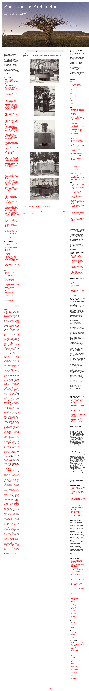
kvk (17, 397)
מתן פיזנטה (6, 534)
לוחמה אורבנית (11, 527)
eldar (7, 361)
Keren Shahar (14, 393)
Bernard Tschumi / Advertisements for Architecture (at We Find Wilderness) (78, 155)
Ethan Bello (15, 362)
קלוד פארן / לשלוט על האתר (76, 173)
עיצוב (5, 539)
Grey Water (7, 374)
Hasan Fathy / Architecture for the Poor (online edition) (77, 192)
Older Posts (63, 211)
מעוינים (14, 532)
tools (17, 483)
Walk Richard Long (12, 490)
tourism (10, 484)
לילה (17, 527)
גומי (5, 518)
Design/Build (6, 352)
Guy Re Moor (7, 249)
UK (14, 485)
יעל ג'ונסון (6, 524)
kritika (8, 397)
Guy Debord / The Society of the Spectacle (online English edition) (77, 189)
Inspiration (6, 388)
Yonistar (17, 500)
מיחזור (5, 530)
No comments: (38, 206)
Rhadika (5, 446)
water (10, 491)
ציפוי (18, 543)
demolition (17, 349)
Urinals (40, 208)
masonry (5, 409)
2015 (72, 93)
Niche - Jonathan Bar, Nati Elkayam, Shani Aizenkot (76, 584)
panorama (10, 428)
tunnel (11, 485)
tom (6, 483)
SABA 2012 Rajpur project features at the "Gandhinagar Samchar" (11, 197)
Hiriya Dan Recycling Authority (77, 572)
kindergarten (15, 394)
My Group (73, 635)
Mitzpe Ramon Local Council (11, 292)
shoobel (16, 464)
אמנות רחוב (10, 509)
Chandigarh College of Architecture (9, 288)
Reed (9, 443)
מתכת (17, 533)
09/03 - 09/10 (75, 89)
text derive (5, 480)
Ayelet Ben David (74, 658)
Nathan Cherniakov (11, 416)
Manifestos (6, 408)
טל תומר (11, 522)
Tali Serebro (73, 675)
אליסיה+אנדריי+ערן (14, 507)
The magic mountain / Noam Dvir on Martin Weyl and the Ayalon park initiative (77, 561)
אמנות (13, 508)
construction (11, 345)
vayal (14, 488)
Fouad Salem (73, 661)
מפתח (13, 533)
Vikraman (10, 489)
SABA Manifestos (16, 458)
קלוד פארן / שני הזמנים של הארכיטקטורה (76, 176)
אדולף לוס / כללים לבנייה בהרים (77, 179)
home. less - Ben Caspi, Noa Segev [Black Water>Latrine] (77, 419)
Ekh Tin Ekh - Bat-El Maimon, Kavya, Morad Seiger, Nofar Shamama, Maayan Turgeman (77, 260)
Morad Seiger (10, 414)
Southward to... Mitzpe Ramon (77, 515)
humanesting (16, 384)
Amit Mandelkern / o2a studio (11, 247)
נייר (17, 534)
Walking (17, 490)
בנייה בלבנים (11, 513)
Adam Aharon (8, 313)
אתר (5, 512)
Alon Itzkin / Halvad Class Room (11, 246)
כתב (11, 525)
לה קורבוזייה (15, 525)
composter (10, 344)
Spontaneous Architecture (31, 6)
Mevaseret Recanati (75, 667)
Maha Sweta (10, 407)
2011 (72, 100)
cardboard (9, 339)
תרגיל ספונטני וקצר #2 (13, 553)
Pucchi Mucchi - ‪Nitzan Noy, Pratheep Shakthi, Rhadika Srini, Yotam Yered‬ (77, 273)
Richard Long (16, 446)
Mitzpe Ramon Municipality (76, 511)
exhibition (5, 364)
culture (8, 348)
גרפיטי (17, 518)
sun (14, 474)
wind (17, 494)
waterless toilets (8, 493)
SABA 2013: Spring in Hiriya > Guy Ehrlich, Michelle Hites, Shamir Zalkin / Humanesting (11, 101)
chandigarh (6, 342)
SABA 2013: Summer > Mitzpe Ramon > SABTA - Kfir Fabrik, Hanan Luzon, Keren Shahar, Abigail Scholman (11, 93)
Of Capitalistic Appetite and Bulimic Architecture (77, 85)
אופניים (16, 503)
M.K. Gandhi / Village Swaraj (77, 140)
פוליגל (14, 540)
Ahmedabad (6, 316)
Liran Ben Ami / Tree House (10, 254)
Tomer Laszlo (11, 483)
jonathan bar (15, 390)
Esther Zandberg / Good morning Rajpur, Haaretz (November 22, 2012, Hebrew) (11, 201)
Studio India (6, 474)
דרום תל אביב (6, 519)
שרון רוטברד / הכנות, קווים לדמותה (77, 177)
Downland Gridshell (7, 356)
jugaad (11, 392)
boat (4, 338)
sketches (10, 467)
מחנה (17, 528)
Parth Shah (16, 431)
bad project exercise (8, 330)
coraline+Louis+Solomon (10, 347)
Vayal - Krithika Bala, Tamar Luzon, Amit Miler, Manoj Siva (77, 267)
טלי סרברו (17, 522)
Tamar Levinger (13, 478)
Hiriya (7, 381)
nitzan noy (10, 419)
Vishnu (18, 489)
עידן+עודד (16, 538)
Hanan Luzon (13, 379)
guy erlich (11, 375)
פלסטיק (12, 542)
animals (8, 322)
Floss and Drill (12, 366)
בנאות (6, 513)
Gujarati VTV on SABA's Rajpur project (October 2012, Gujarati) (11, 204)
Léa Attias (73, 601)
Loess (5, 404)
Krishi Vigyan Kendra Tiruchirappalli (9, 290)
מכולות (17, 530)
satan (16, 460)
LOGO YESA (16, 404)
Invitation (11, 388)
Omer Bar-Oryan (74, 605)
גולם (18, 517)
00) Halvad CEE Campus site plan (78, 644)
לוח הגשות (5, 527)
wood (10, 495)
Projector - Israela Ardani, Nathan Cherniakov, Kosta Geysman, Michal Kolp (77, 496)
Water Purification (15, 491)
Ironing (18, 388)
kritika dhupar (12, 397)
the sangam (15, 480)
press (18, 437)
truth (8, 485)
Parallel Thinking (8, 430)
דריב (11, 519)
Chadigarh (15, 340)
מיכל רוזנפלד (10, 530)
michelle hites (15, 412)
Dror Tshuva (16, 356)
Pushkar (12, 440)
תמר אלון (17, 552)
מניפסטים (9, 532)
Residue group (12, 445)
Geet (9, 370)
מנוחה (5, 532)
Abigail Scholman (16, 311)
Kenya (18, 392)
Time (12, 481)
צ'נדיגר (12, 543)
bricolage (16, 338)
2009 (72, 103)
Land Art (11, 398)
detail (11, 352)
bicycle (11, 335)
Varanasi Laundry (74, 133)
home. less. (14, 381)
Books (8, 338)
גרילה (13, 518)
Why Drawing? (12, 494)
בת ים (17, 514)
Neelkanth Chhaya (12, 417)
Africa (5, 315)
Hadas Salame (10, 376)
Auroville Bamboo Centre (10, 275)
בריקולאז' (6, 514)
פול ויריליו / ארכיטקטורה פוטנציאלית (77, 167)
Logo (11, 404)
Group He (5, 375)
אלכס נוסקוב (6, 508)
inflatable (9, 387)
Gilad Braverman (15, 370)
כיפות (14, 524)
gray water (14, 372)
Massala (10, 409)
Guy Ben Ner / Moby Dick (76, 114)
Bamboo (11, 331)
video (17, 488)
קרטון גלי (15, 545)
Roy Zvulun (7, 448)
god (14, 371)
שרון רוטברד (15, 550)
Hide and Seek (16, 380)
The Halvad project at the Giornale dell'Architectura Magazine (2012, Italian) (12, 221)
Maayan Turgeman (7, 405)
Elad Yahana (11, 360)
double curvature (15, 355)
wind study (6, 495)
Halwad (6, 378)
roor (18, 447)
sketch (5, 467)
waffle (6, 490)
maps (17, 408)
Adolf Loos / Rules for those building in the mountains (76, 147)
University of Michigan (9, 486)
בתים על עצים (11, 515)
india (5, 387)
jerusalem (9, 390)
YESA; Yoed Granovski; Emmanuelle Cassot (11, 498)
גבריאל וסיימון (13, 517)
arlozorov (13, 328)
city (12, 342)
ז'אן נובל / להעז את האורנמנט (76, 165)
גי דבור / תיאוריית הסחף (75, 166)
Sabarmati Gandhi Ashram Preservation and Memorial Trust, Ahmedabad (11, 298)
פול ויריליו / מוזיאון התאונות (76, 169)
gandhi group (14, 369)
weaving (5, 494)
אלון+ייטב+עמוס (6, 507)
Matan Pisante (74, 666)
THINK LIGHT (7, 481)
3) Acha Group (74, 648)
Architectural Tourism (15, 324)
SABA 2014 (16, 452)
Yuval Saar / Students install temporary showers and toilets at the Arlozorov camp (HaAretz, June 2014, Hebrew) (11, 177)
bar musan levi (7, 333)
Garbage (5, 370)
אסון (4, 510)
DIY (4, 353)
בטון (15, 512)
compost (11, 343)
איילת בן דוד (15, 504)
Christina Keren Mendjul (76, 660)
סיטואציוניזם (12, 535)
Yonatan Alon (73, 680)
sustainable (12, 475)
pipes (12, 433)
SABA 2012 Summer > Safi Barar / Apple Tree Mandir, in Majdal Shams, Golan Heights (12, 112)
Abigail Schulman (9, 312)
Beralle (17, 334)
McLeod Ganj (11, 411)
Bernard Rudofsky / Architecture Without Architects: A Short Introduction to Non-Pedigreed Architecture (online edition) (77, 209)
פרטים (17, 542)
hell (10, 380)
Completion (6, 343)
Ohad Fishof (12, 426)
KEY (4, 394)
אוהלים (8, 503)
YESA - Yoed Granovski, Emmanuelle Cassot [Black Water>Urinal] (76, 421)
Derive (7, 350)
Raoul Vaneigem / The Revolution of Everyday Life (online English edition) (77, 219)
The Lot (10, 480)
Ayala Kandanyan (15, 329)
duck (7, 357)
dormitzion (9, 355)
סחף (8, 535)
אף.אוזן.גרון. (9, 510)
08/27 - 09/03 (75, 91)
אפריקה (16, 510)
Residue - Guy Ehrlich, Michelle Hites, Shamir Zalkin (77, 587)
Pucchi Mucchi (6, 440)
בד (7, 512)
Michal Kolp (6, 412)
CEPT (10, 340)
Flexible (6, 366)
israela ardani (13, 389)
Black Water (34, 208)
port (9, 436)
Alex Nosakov (74, 655)
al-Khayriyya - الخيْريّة (75, 574)
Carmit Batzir (15, 339)
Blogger (49, 688)
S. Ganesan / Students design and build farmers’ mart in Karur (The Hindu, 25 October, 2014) (12, 173)
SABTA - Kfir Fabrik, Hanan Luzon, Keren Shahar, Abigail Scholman (78, 499)
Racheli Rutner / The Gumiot (76, 129)
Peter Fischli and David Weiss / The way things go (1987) (77, 127)
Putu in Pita (17, 440)
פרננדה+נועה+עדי (6, 543)
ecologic (14, 357)
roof (12, 447)
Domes (5, 355)
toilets (18, 481)
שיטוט (16, 549)
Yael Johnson (74, 678)
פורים (6, 542)
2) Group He (73, 647)
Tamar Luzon (6, 479)
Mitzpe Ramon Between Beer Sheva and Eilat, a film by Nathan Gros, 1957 (77, 508)
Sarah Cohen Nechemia (11, 460)
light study (13, 402)
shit (12, 464)
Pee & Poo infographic (7, 432)
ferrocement (14, 365)
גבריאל (16, 515)
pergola (14, 432)
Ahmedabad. (15, 316)
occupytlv (6, 426)
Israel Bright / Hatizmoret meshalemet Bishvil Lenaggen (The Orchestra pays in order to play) (77, 118)
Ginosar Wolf (6, 371)
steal (12, 471)
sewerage (5, 463)
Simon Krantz (8, 267)
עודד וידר (11, 538)
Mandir (15, 407)
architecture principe (15, 325)
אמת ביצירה (16, 509)
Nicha (10, 418)
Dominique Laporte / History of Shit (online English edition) (77, 200)
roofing (15, 447)
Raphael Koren (7, 442)
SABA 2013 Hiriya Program (76, 566)
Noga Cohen (14, 422)
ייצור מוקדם (16, 523)
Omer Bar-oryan (12, 427)
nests (7, 418)
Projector (11, 438)
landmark (16, 398)
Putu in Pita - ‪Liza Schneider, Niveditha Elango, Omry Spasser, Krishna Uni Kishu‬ (77, 270)
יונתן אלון (11, 523)
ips (14, 388)
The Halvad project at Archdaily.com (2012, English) (11, 229)
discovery (16, 352)
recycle (13, 442)
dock (16, 353)
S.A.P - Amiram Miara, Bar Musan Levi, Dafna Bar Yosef (78, 589)
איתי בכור (6, 505)
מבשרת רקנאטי (6, 528)
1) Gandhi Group (74, 645)
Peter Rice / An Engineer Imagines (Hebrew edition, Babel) (78, 206)
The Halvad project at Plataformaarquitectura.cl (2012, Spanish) (11, 225)
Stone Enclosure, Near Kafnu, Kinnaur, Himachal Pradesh (77, 131)
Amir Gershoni (11, 320)
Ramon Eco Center (9, 295)
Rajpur (14, 441)
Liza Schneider (14, 403)
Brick (12, 338)
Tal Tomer (73, 673)
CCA (5, 340)
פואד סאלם (9, 540)
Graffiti (18, 371)
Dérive (14, 350)
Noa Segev (13, 421)
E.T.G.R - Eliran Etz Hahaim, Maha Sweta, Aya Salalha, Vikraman (76, 256)
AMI (6, 320)
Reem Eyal (15, 443)
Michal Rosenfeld (74, 669)
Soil (16, 467)
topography (6, 484)
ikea (11, 385)
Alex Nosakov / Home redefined (77, 110)
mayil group (6, 411)
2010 (72, 102)
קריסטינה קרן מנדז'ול (8, 547)
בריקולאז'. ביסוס (12, 514)
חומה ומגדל (6, 522)
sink (11, 465)
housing (11, 384)
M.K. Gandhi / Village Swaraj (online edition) (77, 197)
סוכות (5, 535)
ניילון (14, 534)
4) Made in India (74, 650)
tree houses (16, 484)
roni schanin (7, 447)
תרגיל (6, 553)
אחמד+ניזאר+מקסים (7, 504)
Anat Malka (16, 321)
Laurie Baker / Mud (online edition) (78, 187)
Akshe (13, 317)
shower (5, 465)
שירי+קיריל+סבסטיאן (7, 550)
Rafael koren (8, 441)
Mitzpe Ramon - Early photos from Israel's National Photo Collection (78, 506)
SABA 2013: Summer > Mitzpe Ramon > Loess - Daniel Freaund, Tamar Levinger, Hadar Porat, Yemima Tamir (12, 97)
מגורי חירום (12, 528)
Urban (16, 486)
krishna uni (13, 395)
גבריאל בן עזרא (7, 517)
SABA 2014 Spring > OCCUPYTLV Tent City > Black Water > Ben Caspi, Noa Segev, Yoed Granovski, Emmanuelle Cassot (11, 81)
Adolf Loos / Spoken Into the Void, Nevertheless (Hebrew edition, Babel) (78, 202)
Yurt (13, 502)
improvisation (15, 385)
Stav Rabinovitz (74, 611)
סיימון (17, 535)
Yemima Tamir (14, 496)
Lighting (17, 402)
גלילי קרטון (9, 518)
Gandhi (9, 369)
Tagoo (5, 478)
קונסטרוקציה (9, 545)
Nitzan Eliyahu (74, 602)
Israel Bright (7, 389)
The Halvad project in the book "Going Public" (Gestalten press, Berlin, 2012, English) (11, 218)
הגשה (18, 519)
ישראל (11, 524)
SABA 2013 (10, 452)
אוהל (5, 503)
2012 (72, 98)
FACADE (9, 365)
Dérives (72, 624)
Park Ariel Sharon (8, 293)
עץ (15, 539)
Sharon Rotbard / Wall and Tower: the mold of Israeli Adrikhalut (77, 153)
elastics (18, 360)
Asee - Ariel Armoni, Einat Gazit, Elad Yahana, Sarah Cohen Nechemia (77, 581)
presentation (13, 437)
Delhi (13, 349)
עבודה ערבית (11, 537)
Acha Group (16, 312)
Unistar (17, 485)
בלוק (18, 512)
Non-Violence (14, 423)
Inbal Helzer (7, 250)
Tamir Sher (12, 479)
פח (9, 542)
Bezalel (6, 335)
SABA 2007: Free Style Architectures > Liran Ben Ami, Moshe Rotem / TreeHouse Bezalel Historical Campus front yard (11, 154)
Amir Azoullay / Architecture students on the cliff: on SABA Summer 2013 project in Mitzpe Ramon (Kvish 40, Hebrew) (11, 188)
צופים (15, 543)
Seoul (10, 461)
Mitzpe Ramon (9, 413)
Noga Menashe (7, 423)
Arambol (12, 322)
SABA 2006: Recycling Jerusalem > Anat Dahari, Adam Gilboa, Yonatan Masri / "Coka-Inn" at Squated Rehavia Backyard (11, 165)
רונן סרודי (14, 548)
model (15, 413)
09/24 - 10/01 (75, 82)
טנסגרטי (6, 523)
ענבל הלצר (10, 539)
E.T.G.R (10, 357)
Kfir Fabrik (9, 394)
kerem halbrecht (7, 393)
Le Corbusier (13, 399)
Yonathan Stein (11, 500)
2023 (72, 81)
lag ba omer (6, 398)
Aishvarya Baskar (7, 317)
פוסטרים (17, 540)
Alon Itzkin (73, 657)
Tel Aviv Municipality (9, 300)
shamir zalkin (12, 463)
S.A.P (18, 448)
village (14, 489)
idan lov (6, 385)
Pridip (7, 438)
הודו (8, 520)
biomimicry (16, 335)
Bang (16, 331)
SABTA (6, 459)
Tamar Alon (73, 677)
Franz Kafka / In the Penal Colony (77, 145)
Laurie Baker (6, 399)
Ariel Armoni (9, 326)
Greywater (15, 374)
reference (5, 445)
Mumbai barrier (74, 123)
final (18, 365)
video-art (5, 489)
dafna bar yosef (14, 348)
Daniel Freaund (7, 349)
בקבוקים (16, 513)
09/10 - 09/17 (75, 87)
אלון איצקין (14, 505)
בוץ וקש (11, 512)
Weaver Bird (15, 493)
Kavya (15, 392)
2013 (72, 96)
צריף (9, 544)
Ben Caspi (11, 334)
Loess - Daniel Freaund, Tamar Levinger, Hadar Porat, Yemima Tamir (77, 492)
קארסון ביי (13, 544)
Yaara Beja (16, 495)
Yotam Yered (7, 502)
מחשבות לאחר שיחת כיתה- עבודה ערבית (11, 529)
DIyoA (10, 353)
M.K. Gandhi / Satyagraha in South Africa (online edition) (76, 194)
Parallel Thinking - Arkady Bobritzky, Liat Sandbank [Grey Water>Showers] (77, 412)
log (8, 404)
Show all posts (53, 51)
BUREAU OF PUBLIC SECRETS (77, 109)
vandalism (9, 488)
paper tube (16, 428)
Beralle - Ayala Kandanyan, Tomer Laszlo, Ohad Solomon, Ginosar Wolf (78, 488)
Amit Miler (10, 321)
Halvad (16, 376)
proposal (16, 438)
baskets (13, 333)
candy (5, 339)
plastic (12, 435)
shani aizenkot (7, 464)
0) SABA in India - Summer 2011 (77, 642)
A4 (10, 311)
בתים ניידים (5, 515)
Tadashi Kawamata (14, 476)
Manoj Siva (12, 408)
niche (14, 418)
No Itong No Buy (74, 125)
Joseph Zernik (6, 392)
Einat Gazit (12, 359)
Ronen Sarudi (74, 672)
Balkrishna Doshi (16, 330)
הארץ (14, 519)
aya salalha (8, 329)
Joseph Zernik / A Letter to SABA (77, 405)
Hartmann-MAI (6, 380)
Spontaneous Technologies (76, 625)
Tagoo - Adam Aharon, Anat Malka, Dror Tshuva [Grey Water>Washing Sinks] (78, 415)
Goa (11, 371)
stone (16, 471)
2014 (72, 95)
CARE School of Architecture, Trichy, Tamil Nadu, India (11, 280)
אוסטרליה (12, 503)
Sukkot (11, 474)
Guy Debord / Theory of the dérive (78, 138)
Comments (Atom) (32, 213)
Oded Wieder (73, 671)
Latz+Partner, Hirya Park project (77, 569)
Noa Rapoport (74, 604)
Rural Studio (13, 448)
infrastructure (15, 387)
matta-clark (16, 409)
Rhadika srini (10, 446)
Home (42, 211)
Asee (17, 328)
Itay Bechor (73, 664)
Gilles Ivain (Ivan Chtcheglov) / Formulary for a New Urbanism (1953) (77, 143)
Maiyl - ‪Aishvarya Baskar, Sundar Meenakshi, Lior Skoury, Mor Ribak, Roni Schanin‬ (77, 264)
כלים (18, 524)
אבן (17, 502)
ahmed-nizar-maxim (13, 315)
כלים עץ (7, 525)
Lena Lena (11, 400)
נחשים (11, 534)
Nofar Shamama (7, 422)
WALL (6, 491)
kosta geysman (7, 395)
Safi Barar (12, 459)
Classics (16, 342)
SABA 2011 (13, 451)
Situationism (15, 465)
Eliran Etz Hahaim (13, 361)
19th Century (29, 208)
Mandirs (72, 627)
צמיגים (6, 544)
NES (18, 417)
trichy (5, 485)
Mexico (16, 411)
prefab (9, 437)
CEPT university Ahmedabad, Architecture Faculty (11, 282)
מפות (9, 533)
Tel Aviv (16, 479)
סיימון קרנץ (6, 537)
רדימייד (9, 548)
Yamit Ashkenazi (7, 496)
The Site (73, 516)
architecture (7, 325)
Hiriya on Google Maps (75, 571)
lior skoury (7, 403)
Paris (37, 208)
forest (18, 366)
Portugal (13, 436)
